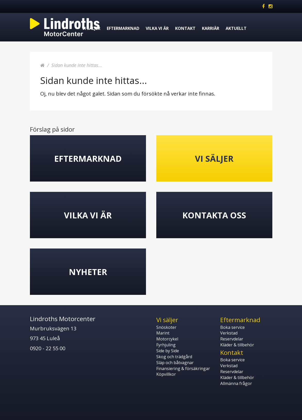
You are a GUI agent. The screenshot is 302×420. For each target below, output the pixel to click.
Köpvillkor (166, 374)
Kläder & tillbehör (237, 345)
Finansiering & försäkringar (183, 368)
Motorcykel (167, 339)
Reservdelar (231, 339)
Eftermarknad (123, 28)
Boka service (232, 327)
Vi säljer (91, 28)
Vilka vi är (157, 28)
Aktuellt (236, 28)
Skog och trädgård (174, 356)
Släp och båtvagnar (175, 362)
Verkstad (229, 333)
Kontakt (185, 28)
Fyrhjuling (166, 345)
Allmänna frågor (236, 383)
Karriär (210, 28)
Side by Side (167, 351)
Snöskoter (166, 327)
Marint (162, 333)
